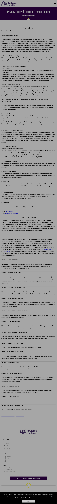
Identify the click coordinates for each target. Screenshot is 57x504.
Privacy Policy (32, 497)
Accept (28, 501)
